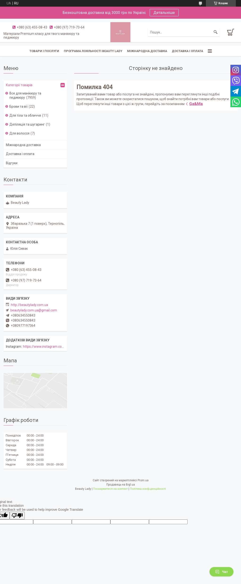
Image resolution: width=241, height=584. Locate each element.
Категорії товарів (19, 85)
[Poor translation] (17, 515)
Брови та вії (18, 106)
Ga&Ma (196, 103)
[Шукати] (215, 32)
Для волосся (19, 133)
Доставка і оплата (187, 51)
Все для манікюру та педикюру (25, 95)
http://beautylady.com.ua (29, 305)
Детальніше (164, 12)
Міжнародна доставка (147, 51)
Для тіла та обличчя (25, 115)
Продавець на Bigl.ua (120, 484)
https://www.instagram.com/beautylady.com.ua (58, 346)
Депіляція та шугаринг (27, 124)
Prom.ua (143, 480)
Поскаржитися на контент (110, 488)
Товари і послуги (44, 51)
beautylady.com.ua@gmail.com (33, 310)
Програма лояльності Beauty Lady (93, 51)
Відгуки (11, 163)
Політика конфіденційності (148, 488)
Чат (221, 572)
